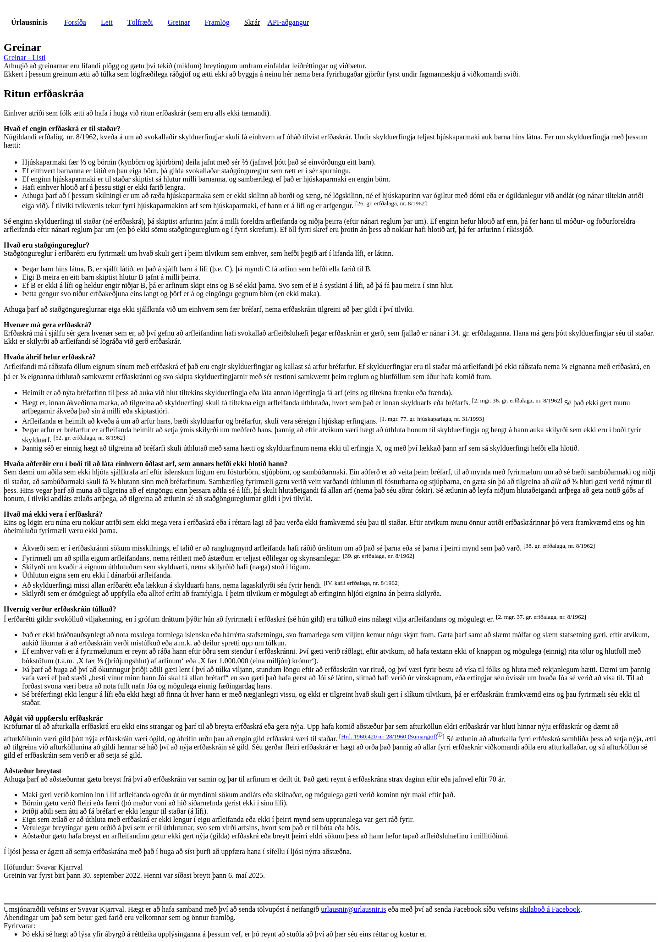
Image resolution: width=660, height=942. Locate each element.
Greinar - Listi (25, 57)
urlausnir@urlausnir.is (353, 909)
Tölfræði (140, 22)
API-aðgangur (288, 22)
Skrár (252, 22)
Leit (107, 22)
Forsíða (75, 22)
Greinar (179, 22)
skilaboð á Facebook (550, 909)
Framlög (217, 22)
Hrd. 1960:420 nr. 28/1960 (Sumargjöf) (389, 736)
